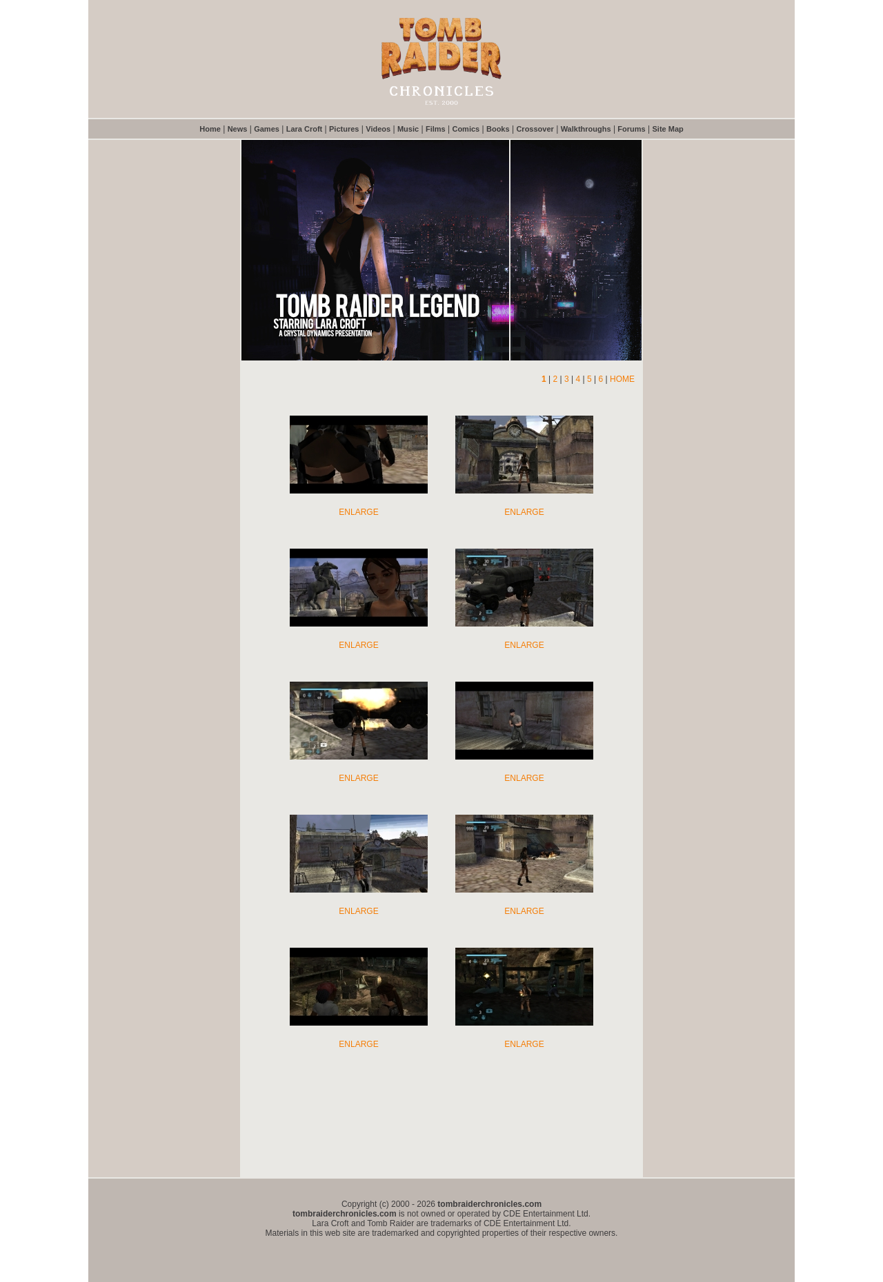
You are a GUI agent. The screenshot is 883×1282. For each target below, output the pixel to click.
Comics (465, 129)
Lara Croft (304, 129)
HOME (622, 379)
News (238, 129)
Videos (378, 129)
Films (436, 129)
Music (408, 129)
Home (210, 129)
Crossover (534, 129)
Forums (631, 129)
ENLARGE (358, 512)
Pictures (344, 129)
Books (498, 129)
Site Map (668, 129)
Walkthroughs (586, 129)
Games (266, 129)
